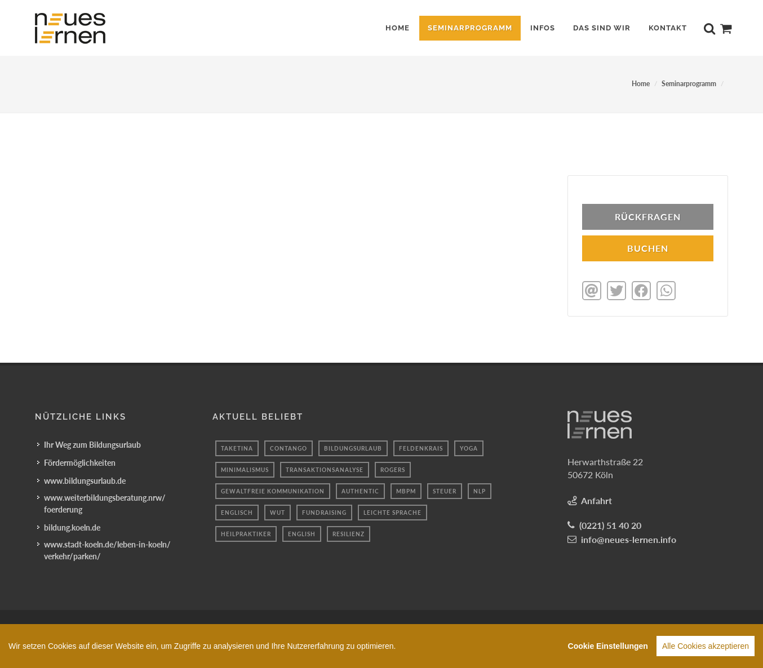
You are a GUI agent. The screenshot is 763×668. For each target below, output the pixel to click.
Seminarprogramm (689, 83)
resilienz (348, 532)
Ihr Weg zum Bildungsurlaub (92, 443)
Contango (288, 447)
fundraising (324, 511)
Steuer (444, 490)
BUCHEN (647, 248)
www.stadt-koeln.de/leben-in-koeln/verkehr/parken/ (107, 549)
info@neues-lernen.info (628, 538)
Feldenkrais (421, 447)
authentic (360, 490)
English (302, 532)
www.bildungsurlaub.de (85, 479)
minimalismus (245, 468)
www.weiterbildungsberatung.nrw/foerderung (105, 502)
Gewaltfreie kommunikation (273, 490)
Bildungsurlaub (353, 447)
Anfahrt (596, 499)
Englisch (237, 511)
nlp (479, 490)
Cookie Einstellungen (608, 646)
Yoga (469, 447)
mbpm (406, 490)
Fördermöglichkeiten (80, 461)
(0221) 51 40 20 (610, 524)
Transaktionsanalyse (324, 468)
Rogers (392, 468)
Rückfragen (648, 216)
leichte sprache (392, 511)
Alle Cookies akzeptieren (705, 646)
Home (641, 83)
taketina (237, 447)
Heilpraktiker (246, 532)
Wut (277, 511)
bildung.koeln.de (72, 526)
